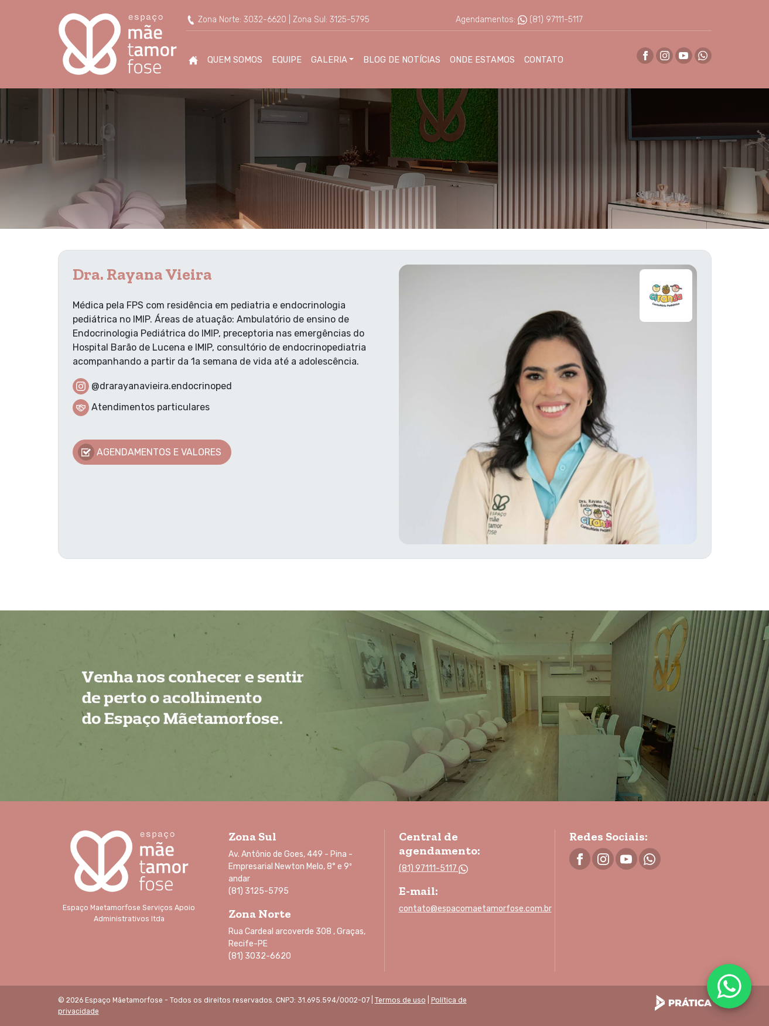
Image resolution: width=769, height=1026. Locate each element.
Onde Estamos (482, 60)
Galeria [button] (329, 60)
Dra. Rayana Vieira (142, 273)
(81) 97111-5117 (550, 20)
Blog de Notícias (401, 60)
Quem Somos (234, 60)
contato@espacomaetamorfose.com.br (475, 909)
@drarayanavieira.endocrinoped (161, 385)
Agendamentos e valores (150, 452)
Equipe (287, 60)
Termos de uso (400, 1000)
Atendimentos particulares (150, 406)
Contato (543, 60)
